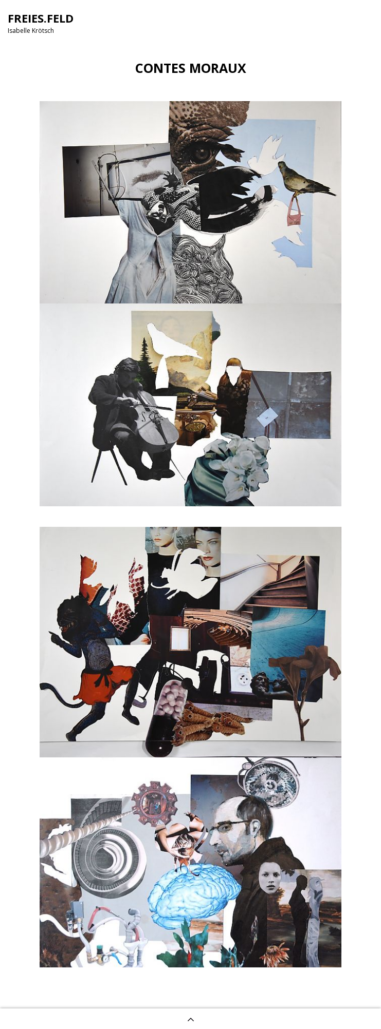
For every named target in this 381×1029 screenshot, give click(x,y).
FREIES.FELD (41, 18)
